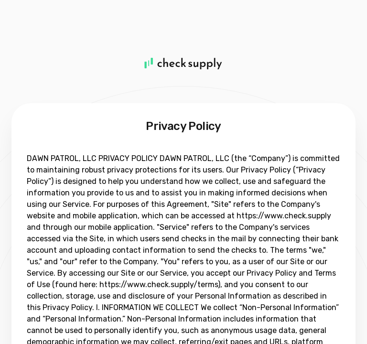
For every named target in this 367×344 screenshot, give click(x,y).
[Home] (183, 63)
